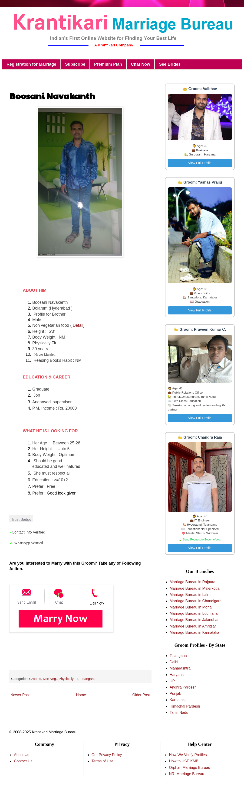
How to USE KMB (183, 761)
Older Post (141, 695)
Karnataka (178, 700)
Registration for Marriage (31, 64)
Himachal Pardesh (185, 706)
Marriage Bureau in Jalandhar (194, 620)
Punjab (175, 693)
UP (172, 681)
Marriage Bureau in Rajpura (192, 582)
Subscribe (75, 64)
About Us (21, 755)
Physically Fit (68, 679)
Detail (78, 325)
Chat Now (140, 64)
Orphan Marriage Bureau (189, 768)
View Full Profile (199, 163)
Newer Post (20, 695)
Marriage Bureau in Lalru (190, 595)
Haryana (177, 675)
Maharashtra (180, 668)
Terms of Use (102, 761)
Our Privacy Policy (107, 755)
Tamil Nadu (179, 713)
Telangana (88, 679)
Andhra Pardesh (183, 687)
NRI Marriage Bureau (186, 774)
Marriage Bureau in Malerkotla (194, 588)
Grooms (35, 679)
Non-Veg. (50, 679)
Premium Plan (108, 64)
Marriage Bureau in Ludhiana (194, 613)
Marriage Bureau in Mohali (191, 607)
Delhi (174, 662)
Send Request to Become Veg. (202, 539)
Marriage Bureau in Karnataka (194, 632)
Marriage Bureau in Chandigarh (195, 601)
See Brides (170, 64)
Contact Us (23, 761)
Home (81, 695)
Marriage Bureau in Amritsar (193, 626)
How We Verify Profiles (188, 755)
